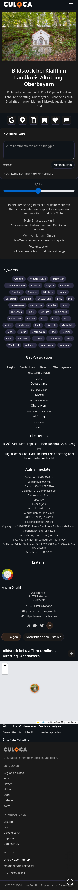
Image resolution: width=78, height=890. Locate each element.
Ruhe (9, 338)
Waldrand (13, 345)
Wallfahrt (30, 345)
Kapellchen (15, 318)
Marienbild (67, 325)
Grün (64, 305)
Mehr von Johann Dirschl (39, 235)
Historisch (16, 311)
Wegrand (65, 345)
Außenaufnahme (16, 285)
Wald (69, 338)
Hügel (31, 311)
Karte (7, 806)
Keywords (9, 270)
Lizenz (7, 827)
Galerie (8, 800)
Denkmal (26, 298)
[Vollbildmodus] (70, 882)
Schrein (38, 338)
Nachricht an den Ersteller (43, 637)
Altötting (18, 278)
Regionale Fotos (14, 773)
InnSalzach (61, 311)
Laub (38, 325)
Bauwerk (35, 285)
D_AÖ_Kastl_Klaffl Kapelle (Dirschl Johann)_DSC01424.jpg (39, 446)
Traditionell (54, 338)
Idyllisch (44, 311)
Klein (66, 318)
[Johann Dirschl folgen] (49, 625)
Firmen (8, 784)
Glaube (52, 305)
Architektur (58, 278)
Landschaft (23, 325)
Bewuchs (32, 292)
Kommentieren (63, 164)
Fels (70, 298)
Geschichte (36, 305)
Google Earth (12, 832)
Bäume (63, 292)
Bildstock (48, 292)
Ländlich (51, 325)
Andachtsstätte (38, 278)
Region (11, 367)
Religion (66, 331)
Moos (10, 331)
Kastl (43, 318)
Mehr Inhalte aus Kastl (39, 220)
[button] (34, 688)
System (8, 821)
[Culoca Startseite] (18, 5)
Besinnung (65, 285)
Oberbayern (38, 331)
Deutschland (44, 298)
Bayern (50, 285)
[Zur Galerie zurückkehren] (70, 868)
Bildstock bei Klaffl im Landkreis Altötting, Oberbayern (39, 77)
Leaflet (41, 722)
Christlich (11, 298)
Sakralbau (23, 338)
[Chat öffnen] (70, 856)
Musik (7, 795)
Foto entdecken (39, 247)
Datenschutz (12, 843)
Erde (59, 298)
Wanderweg (47, 345)
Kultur (8, 325)
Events (8, 778)
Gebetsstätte (17, 305)
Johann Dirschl (11, 587)
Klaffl (55, 318)
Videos (8, 789)
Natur (23, 331)
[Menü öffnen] (71, 5)
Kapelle (31, 318)
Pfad (53, 331)
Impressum (11, 838)
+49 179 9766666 (41, 606)
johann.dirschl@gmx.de (41, 611)
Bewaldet (16, 292)
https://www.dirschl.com (41, 616)
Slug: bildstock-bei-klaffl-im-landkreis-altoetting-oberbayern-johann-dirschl (39, 456)
